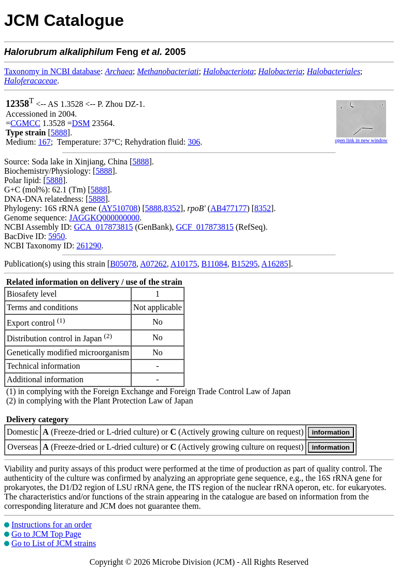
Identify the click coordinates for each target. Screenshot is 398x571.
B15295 (245, 263)
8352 (172, 208)
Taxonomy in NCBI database (52, 71)
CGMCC (25, 123)
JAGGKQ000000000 (104, 217)
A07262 (153, 263)
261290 (88, 245)
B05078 (123, 263)
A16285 (274, 263)
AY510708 (120, 208)
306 (194, 141)
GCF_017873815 (205, 226)
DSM (81, 123)
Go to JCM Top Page (46, 534)
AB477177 (228, 208)
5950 (56, 236)
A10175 (183, 263)
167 (44, 141)
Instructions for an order (51, 524)
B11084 (214, 263)
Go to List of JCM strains (53, 543)
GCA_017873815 (103, 226)
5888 (59, 132)
